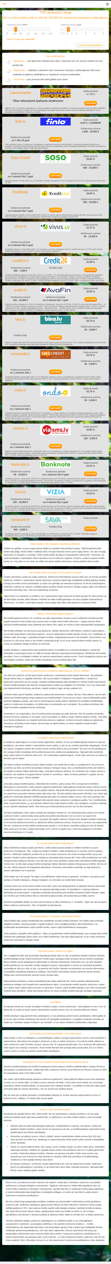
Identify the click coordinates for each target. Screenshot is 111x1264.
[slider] (15, 29)
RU (4, 4)
